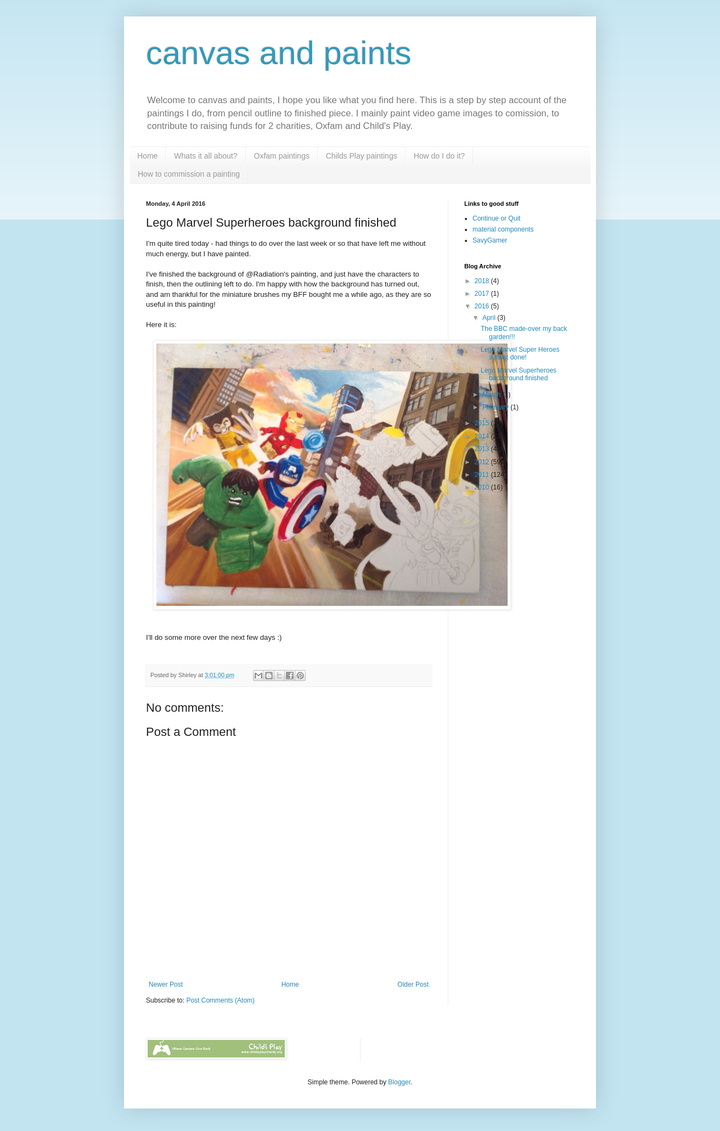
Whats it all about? (205, 155)
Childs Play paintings (361, 155)
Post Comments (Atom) (220, 1000)
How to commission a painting (189, 174)
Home (147, 155)
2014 (483, 436)
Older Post (413, 984)
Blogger (399, 1082)
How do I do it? (439, 155)
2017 (483, 293)
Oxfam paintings (282, 155)
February (496, 407)
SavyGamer (490, 240)
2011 (483, 475)
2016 (483, 306)
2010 (483, 487)
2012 (483, 462)
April (489, 318)
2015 (483, 423)
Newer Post (166, 984)
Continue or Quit (496, 218)
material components (503, 229)
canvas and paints (279, 53)
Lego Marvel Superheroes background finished (518, 374)
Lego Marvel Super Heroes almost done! (520, 353)
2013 (483, 449)
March (492, 394)
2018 (483, 281)
